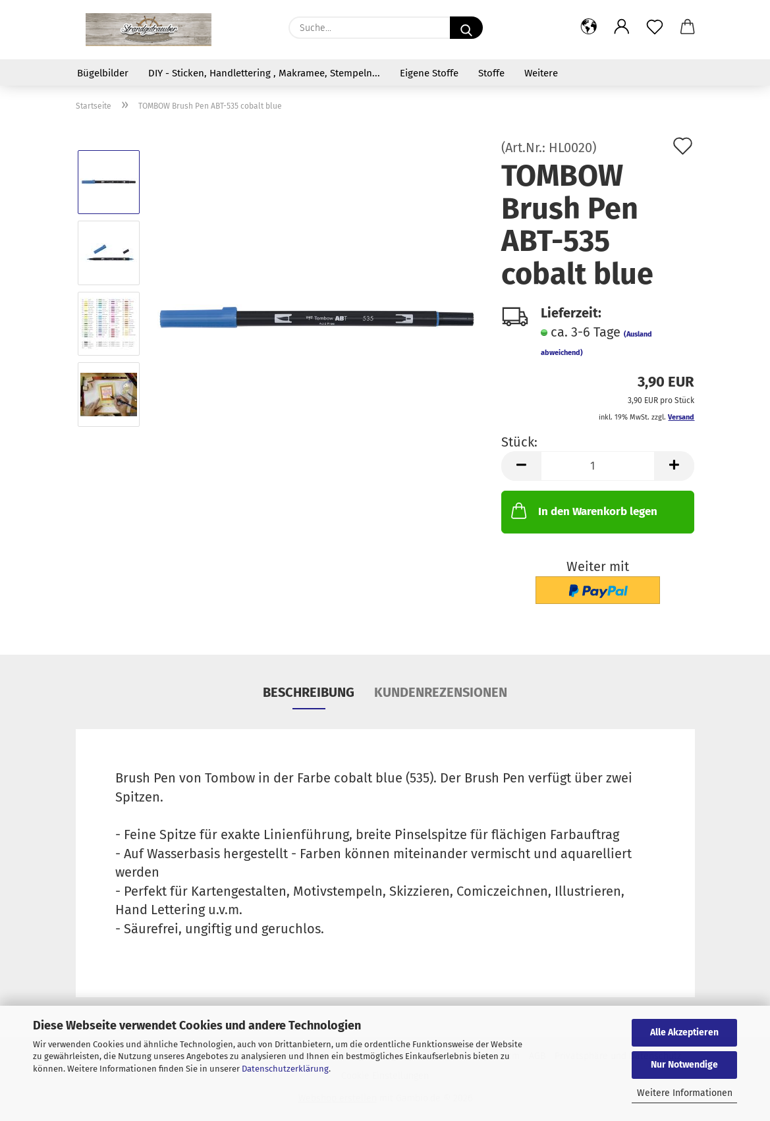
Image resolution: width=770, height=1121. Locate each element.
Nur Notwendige (684, 1064)
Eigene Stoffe (429, 73)
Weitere (541, 73)
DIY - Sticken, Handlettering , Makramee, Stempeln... (264, 73)
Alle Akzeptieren (684, 1032)
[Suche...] (466, 27)
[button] (588, 27)
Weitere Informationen (684, 1093)
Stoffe (491, 73)
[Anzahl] (598, 466)
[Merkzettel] (654, 27)
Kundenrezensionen (440, 692)
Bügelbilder (102, 73)
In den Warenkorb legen (583, 510)
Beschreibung (308, 692)
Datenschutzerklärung (285, 1069)
